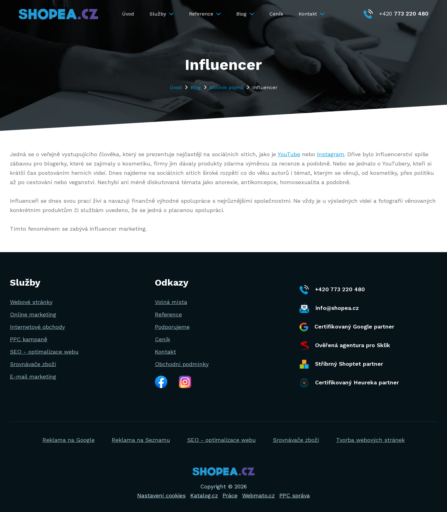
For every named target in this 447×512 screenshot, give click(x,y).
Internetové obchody (37, 327)
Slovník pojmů (227, 87)
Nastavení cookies (161, 495)
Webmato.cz (258, 495)
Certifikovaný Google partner (347, 327)
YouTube (289, 154)
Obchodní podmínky (182, 364)
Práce (230, 495)
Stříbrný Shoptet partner (341, 364)
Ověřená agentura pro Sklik (345, 345)
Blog (245, 14)
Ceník (276, 14)
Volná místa (171, 302)
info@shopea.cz (329, 308)
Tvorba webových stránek (370, 440)
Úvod (128, 14)
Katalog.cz (204, 495)
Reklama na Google (69, 440)
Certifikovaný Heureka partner (349, 382)
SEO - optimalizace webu (44, 351)
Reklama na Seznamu (141, 440)
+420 (395, 13)
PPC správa (294, 495)
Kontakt (311, 14)
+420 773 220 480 (332, 289)
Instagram (330, 154)
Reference (205, 14)
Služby (162, 14)
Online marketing (33, 314)
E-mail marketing (33, 376)
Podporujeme (172, 327)
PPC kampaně (28, 339)
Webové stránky (31, 302)
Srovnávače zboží (33, 364)
